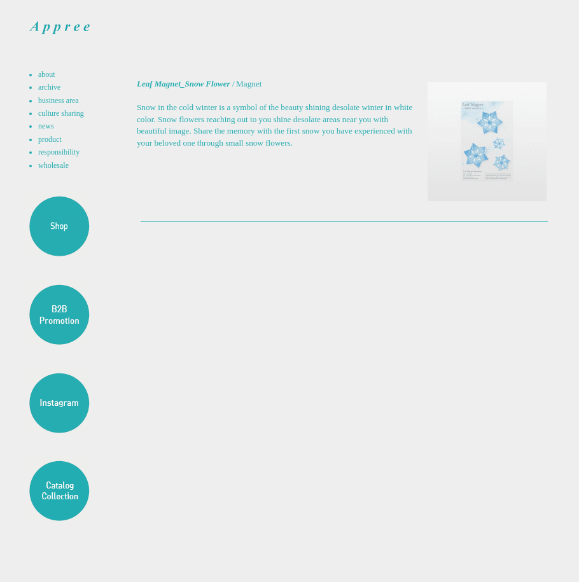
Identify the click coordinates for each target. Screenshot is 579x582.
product (50, 139)
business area (58, 100)
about (46, 74)
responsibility (59, 152)
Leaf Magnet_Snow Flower (183, 83)
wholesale (53, 165)
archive (49, 87)
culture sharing (61, 113)
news (46, 125)
